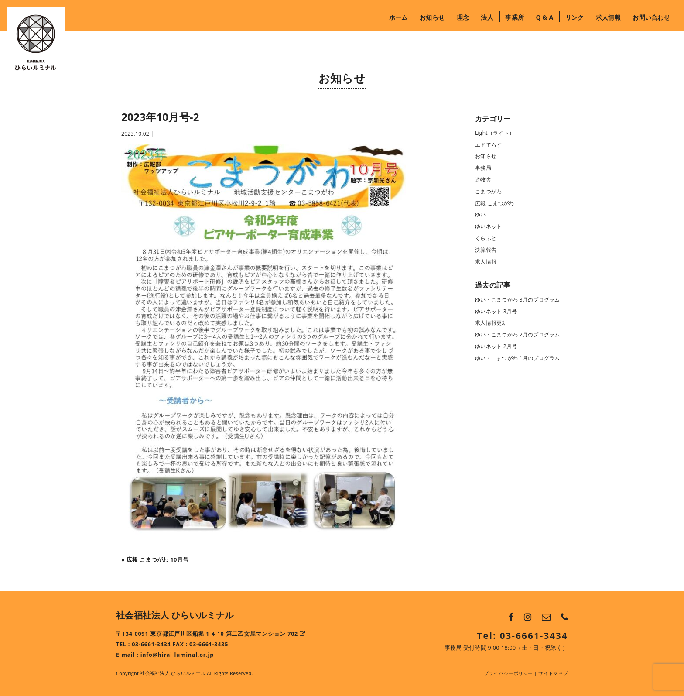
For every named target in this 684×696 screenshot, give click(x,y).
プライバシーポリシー (508, 673)
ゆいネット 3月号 (496, 311)
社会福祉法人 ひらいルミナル (174, 615)
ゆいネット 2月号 (496, 346)
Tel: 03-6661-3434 (522, 635)
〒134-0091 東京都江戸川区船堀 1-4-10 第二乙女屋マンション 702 (211, 634)
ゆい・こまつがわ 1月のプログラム (517, 358)
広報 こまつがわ (494, 203)
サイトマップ (553, 673)
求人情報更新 (491, 322)
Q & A (544, 17)
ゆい (480, 214)
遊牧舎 (483, 179)
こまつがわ (488, 191)
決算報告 (485, 250)
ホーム (398, 17)
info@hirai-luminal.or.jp (177, 654)
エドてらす (488, 144)
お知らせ (432, 17)
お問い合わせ (651, 17)
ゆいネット (488, 226)
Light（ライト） (494, 133)
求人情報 (608, 17)
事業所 (514, 17)
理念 (463, 17)
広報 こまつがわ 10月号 (157, 559)
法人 (487, 17)
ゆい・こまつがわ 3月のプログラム (517, 299)
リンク (574, 17)
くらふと (485, 238)
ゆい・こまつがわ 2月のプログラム (517, 334)
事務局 (483, 167)
